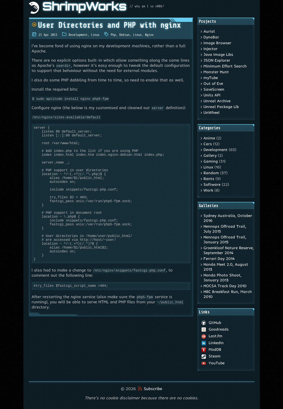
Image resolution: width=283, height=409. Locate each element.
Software (211, 184)
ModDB (212, 349)
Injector (210, 48)
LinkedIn (213, 342)
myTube (210, 77)
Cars (207, 143)
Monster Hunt (216, 71)
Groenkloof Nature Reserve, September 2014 (228, 250)
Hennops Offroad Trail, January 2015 (224, 239)
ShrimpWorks (84, 7)
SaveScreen (213, 89)
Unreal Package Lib (221, 106)
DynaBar (211, 37)
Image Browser (217, 42)
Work (208, 190)
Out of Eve (213, 83)
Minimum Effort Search (225, 66)
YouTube (213, 362)
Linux (95, 35)
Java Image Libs (218, 54)
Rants (208, 178)
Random (211, 172)
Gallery (210, 155)
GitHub (211, 322)
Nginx (149, 35)
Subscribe (153, 388)
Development (78, 35)
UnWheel (211, 112)
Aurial (209, 31)
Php (113, 35)
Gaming (210, 161)
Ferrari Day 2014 (219, 258)
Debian (124, 35)
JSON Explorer (216, 60)
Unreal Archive (217, 100)
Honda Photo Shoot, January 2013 (222, 277)
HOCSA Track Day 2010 (224, 285)
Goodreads (215, 329)
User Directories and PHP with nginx (106, 25)
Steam (211, 356)
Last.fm (212, 335)
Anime (209, 138)
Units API (211, 95)
